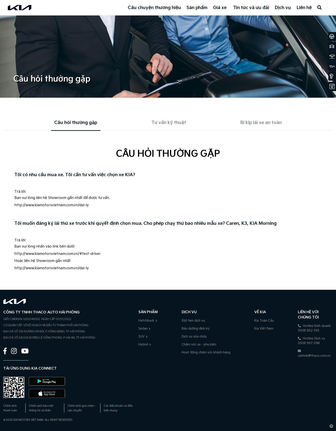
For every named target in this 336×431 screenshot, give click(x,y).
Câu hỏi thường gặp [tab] (75, 122)
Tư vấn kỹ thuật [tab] (168, 122)
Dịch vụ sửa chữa (194, 336)
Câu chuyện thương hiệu (154, 7)
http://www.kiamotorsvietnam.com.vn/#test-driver (57, 254)
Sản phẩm (197, 7)
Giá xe (220, 7)
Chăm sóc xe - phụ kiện (199, 344)
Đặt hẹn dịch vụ (193, 320)
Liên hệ (304, 7)
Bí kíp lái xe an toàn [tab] (261, 122)
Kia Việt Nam (264, 328)
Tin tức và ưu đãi (251, 7)
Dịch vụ (283, 7)
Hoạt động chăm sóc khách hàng (206, 352)
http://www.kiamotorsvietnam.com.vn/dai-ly (51, 205)
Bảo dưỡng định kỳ (196, 328)
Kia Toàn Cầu (264, 320)
